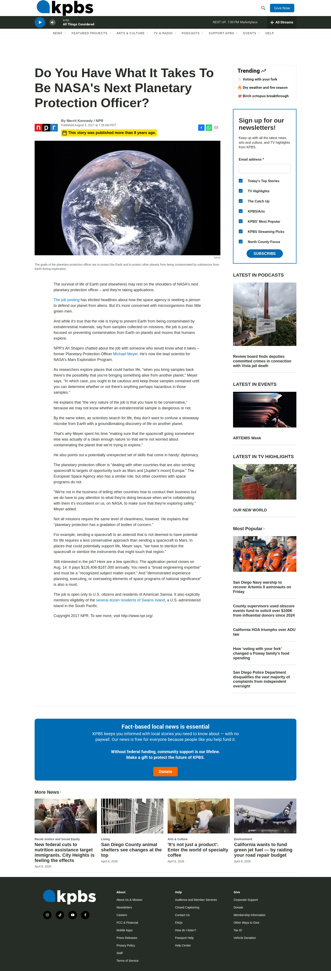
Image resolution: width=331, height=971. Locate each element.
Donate (165, 771)
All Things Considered (78, 32)
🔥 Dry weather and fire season (262, 87)
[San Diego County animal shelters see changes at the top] (132, 816)
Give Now (283, 11)
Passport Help (184, 938)
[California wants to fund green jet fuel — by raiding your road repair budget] (265, 816)
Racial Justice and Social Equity (57, 839)
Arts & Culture (131, 43)
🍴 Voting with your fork (257, 79)
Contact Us (182, 915)
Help (269, 43)
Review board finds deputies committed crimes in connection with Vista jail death (262, 361)
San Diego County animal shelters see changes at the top (131, 850)
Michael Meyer (125, 354)
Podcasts (191, 43)
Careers (122, 915)
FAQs (178, 922)
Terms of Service (127, 960)
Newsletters (124, 907)
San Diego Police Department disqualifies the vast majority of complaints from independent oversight (261, 679)
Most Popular (249, 528)
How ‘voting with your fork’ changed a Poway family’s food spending (261, 653)
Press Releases (127, 938)
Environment (243, 839)
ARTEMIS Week (247, 438)
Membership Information (250, 915)
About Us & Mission (129, 899)
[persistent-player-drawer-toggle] (281, 30)
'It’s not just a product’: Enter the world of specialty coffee (198, 850)
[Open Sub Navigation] (65, 43)
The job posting (67, 300)
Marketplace (249, 30)
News (57, 43)
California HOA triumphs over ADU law (264, 632)
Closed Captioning (187, 907)
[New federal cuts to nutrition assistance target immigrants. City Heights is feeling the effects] (66, 816)
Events (249, 43)
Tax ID (238, 930)
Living (105, 839)
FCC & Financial (127, 922)
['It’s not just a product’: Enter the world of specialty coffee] (199, 816)
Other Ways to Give (246, 922)
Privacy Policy (126, 945)
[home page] (63, 11)
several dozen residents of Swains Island (130, 600)
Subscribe (265, 253)
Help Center (183, 945)
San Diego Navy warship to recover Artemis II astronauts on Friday (262, 587)
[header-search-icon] (264, 11)
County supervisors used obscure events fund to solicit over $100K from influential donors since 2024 (264, 610)
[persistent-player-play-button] (40, 31)
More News (48, 792)
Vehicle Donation (245, 938)
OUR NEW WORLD (250, 510)
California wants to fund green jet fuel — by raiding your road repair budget (263, 850)
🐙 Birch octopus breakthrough (263, 96)
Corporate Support (246, 899)
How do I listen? (185, 930)
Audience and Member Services (196, 899)
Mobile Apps (125, 930)
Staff (120, 953)
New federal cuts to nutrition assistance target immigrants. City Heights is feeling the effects (65, 852)
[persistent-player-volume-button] (52, 31)
